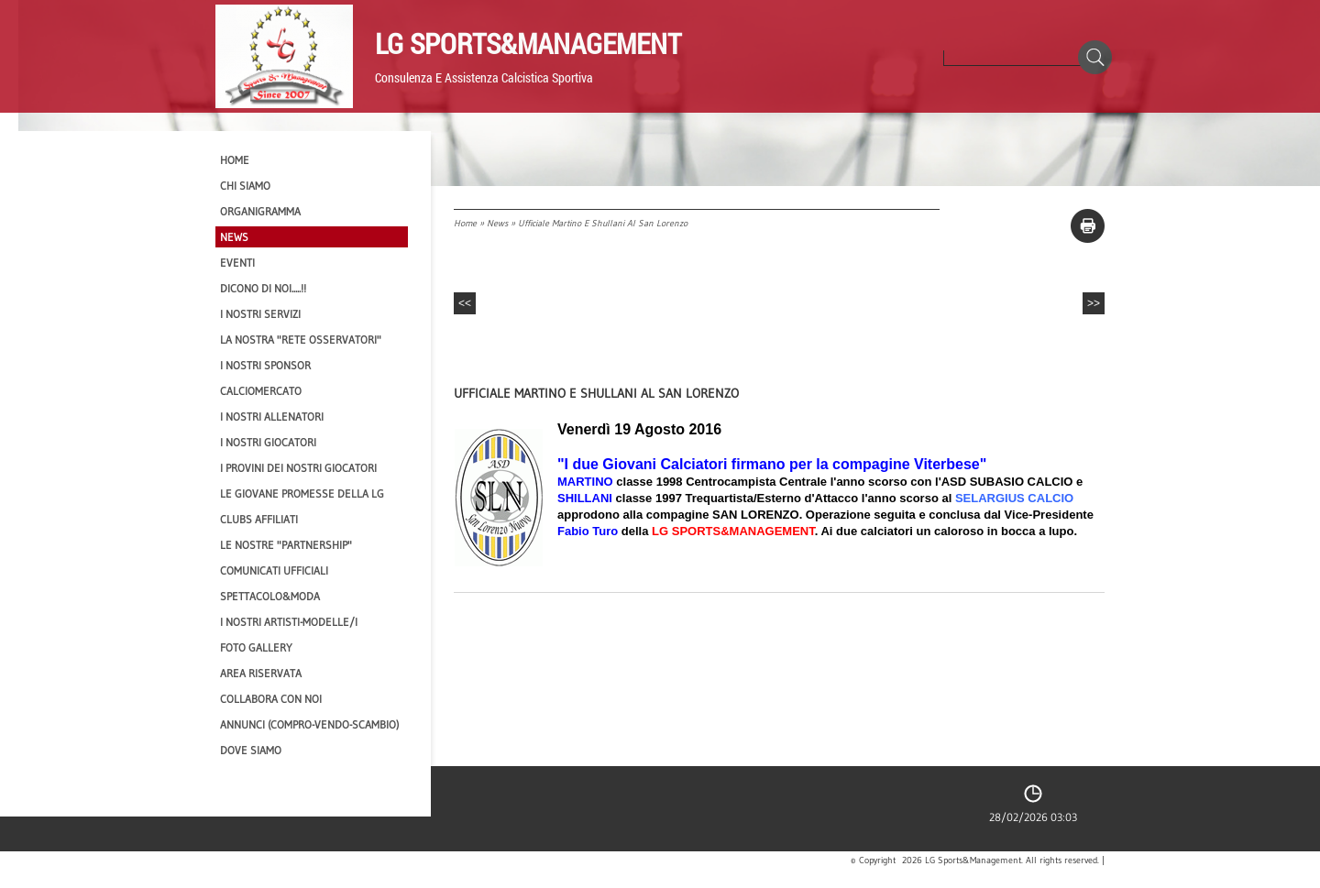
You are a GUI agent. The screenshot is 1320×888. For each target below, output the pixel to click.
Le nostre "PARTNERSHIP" (286, 545)
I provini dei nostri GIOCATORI (298, 468)
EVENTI (237, 262)
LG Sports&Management (528, 43)
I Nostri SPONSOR (265, 365)
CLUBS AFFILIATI (259, 519)
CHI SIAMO (245, 185)
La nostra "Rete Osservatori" (300, 339)
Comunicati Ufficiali (274, 570)
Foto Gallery (256, 647)
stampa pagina (1088, 226)
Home (465, 223)
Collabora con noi (271, 699)
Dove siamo (250, 750)
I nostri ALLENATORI (272, 416)
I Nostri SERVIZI (260, 314)
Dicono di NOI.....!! (263, 288)
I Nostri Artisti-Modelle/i (289, 622)
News (497, 223)
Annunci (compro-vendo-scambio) (309, 724)
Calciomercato (261, 391)
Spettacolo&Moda (270, 596)
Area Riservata (261, 673)
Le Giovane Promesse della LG (302, 493)
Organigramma (260, 211)
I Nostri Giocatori (268, 442)
